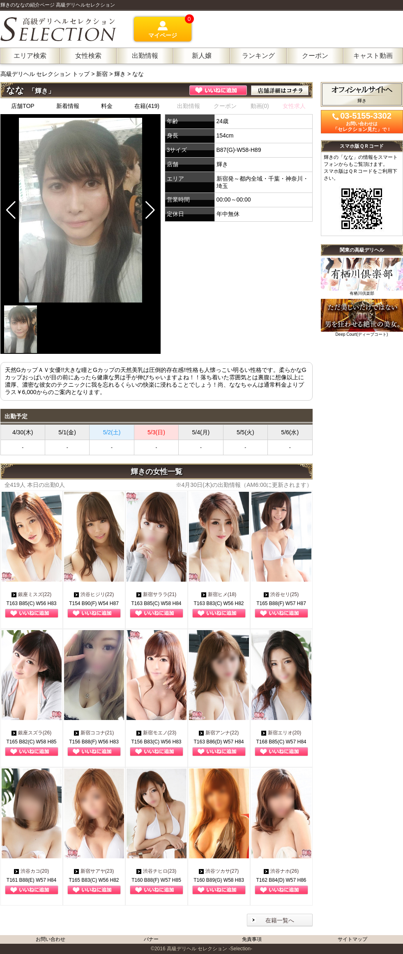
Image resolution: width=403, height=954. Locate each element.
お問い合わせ (50, 939)
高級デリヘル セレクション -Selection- (209, 949)
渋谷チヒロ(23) (156, 871)
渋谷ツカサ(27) (219, 871)
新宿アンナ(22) (219, 733)
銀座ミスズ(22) (31, 594)
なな (138, 74)
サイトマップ (352, 939)
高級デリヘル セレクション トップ (46, 74)
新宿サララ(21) (156, 594)
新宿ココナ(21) (94, 733)
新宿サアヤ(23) (94, 871)
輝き (120, 74)
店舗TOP (23, 106)
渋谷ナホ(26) (281, 871)
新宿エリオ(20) (281, 733)
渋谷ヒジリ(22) (94, 594)
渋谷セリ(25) (281, 594)
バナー (151, 939)
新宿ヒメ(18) (218, 594)
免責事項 (252, 939)
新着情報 (67, 106)
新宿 (102, 74)
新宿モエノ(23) (156, 733)
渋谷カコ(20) (31, 871)
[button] (150, 210)
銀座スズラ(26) (31, 733)
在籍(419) (146, 106)
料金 (107, 106)
